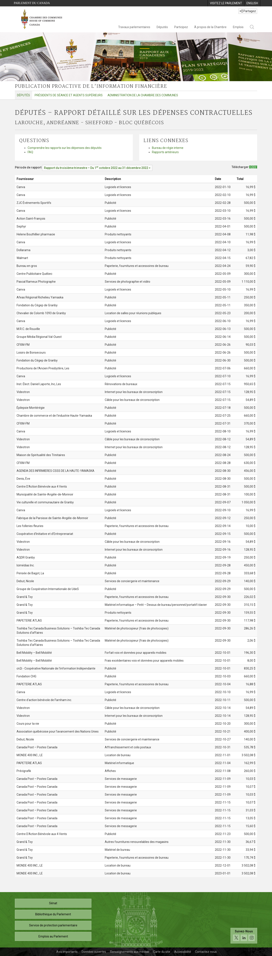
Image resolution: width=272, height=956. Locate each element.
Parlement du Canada (32, 3)
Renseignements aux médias (129, 951)
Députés (162, 27)
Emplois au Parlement (53, 936)
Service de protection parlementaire (53, 925)
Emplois (238, 27)
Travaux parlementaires (134, 27)
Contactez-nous (206, 951)
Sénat (53, 903)
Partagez (248, 11)
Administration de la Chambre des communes (143, 95)
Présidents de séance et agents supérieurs (69, 95)
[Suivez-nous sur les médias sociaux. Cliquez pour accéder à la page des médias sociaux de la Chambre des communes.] (244, 935)
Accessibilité (182, 951)
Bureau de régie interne (167, 148)
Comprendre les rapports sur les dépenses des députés (65, 148)
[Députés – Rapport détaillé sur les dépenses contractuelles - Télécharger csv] (253, 167)
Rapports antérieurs (165, 152)
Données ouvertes (94, 951)
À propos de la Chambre (210, 27)
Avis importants (67, 951)
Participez (181, 27)
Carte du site (161, 951)
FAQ (30, 152)
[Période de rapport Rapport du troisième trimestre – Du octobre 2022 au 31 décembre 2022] (97, 168)
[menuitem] (226, 3)
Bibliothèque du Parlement (53, 914)
